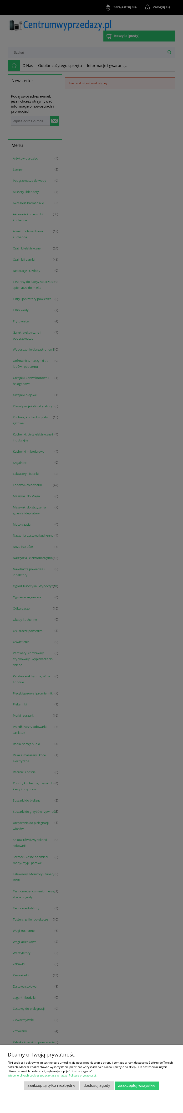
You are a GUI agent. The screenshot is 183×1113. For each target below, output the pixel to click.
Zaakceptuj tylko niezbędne (51, 1085)
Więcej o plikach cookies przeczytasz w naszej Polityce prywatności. (52, 1075)
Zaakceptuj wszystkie (137, 1085)
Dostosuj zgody (96, 1085)
